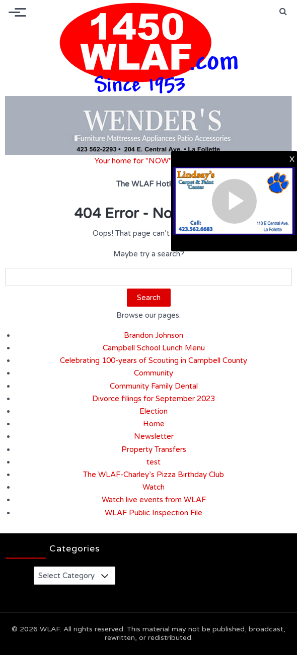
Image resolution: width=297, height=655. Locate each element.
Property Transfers (153, 449)
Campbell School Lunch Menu (154, 347)
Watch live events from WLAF (154, 499)
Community (153, 373)
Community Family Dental (154, 386)
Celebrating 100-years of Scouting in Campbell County (153, 360)
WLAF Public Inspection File (153, 512)
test (153, 461)
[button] (283, 12)
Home (154, 423)
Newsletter (154, 436)
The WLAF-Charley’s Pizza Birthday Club (153, 474)
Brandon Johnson (153, 335)
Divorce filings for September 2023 (153, 398)
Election (153, 411)
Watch (153, 487)
